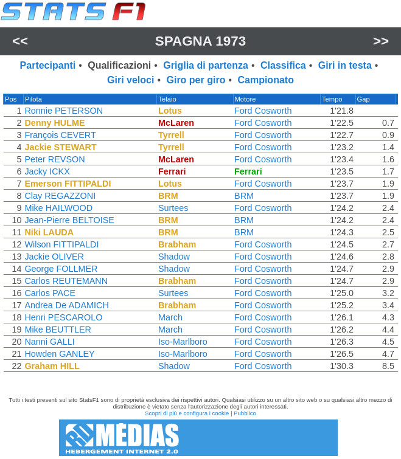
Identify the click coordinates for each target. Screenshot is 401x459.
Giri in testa (345, 65)
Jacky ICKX (46, 171)
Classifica (283, 65)
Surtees (174, 208)
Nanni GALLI (49, 342)
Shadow (174, 256)
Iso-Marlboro (183, 342)
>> (381, 41)
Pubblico (245, 413)
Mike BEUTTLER (57, 329)
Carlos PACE (49, 293)
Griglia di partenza (205, 65)
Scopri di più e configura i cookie (187, 413)
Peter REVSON (54, 159)
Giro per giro (196, 80)
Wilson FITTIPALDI (61, 244)
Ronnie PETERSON (63, 111)
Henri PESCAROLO (63, 317)
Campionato (265, 80)
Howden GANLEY (59, 354)
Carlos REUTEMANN (65, 281)
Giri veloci (130, 80)
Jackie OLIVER (53, 256)
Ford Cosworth (264, 111)
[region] (200, 236)
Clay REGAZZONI (59, 196)
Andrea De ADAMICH (66, 305)
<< (20, 41)
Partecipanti (48, 65)
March (171, 317)
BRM (245, 196)
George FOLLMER (60, 269)
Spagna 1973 (200, 41)
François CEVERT (59, 135)
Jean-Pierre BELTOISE (68, 220)
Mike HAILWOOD (58, 208)
